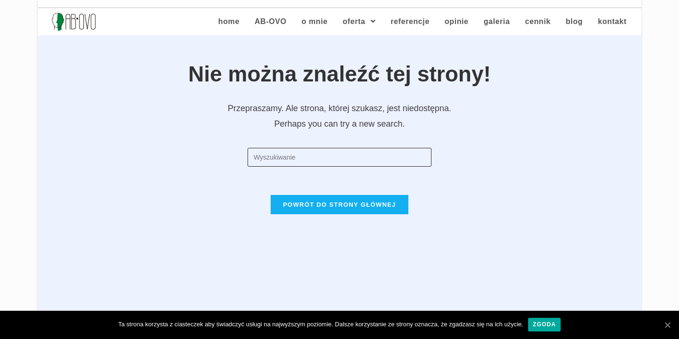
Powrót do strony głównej (339, 204)
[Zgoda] (667, 325)
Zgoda (544, 324)
